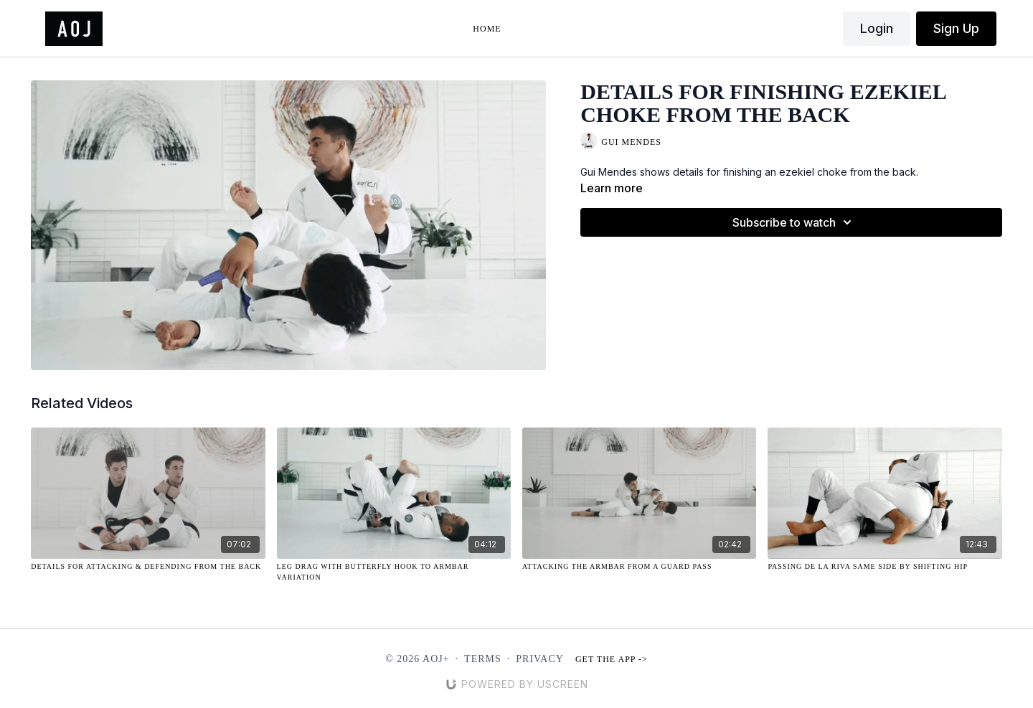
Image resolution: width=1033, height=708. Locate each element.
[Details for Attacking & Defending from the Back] (148, 566)
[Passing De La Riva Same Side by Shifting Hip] (884, 566)
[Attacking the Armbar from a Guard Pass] (639, 566)
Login (876, 28)
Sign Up (956, 28)
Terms (482, 658)
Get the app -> (611, 659)
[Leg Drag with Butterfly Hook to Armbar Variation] (394, 571)
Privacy (540, 658)
